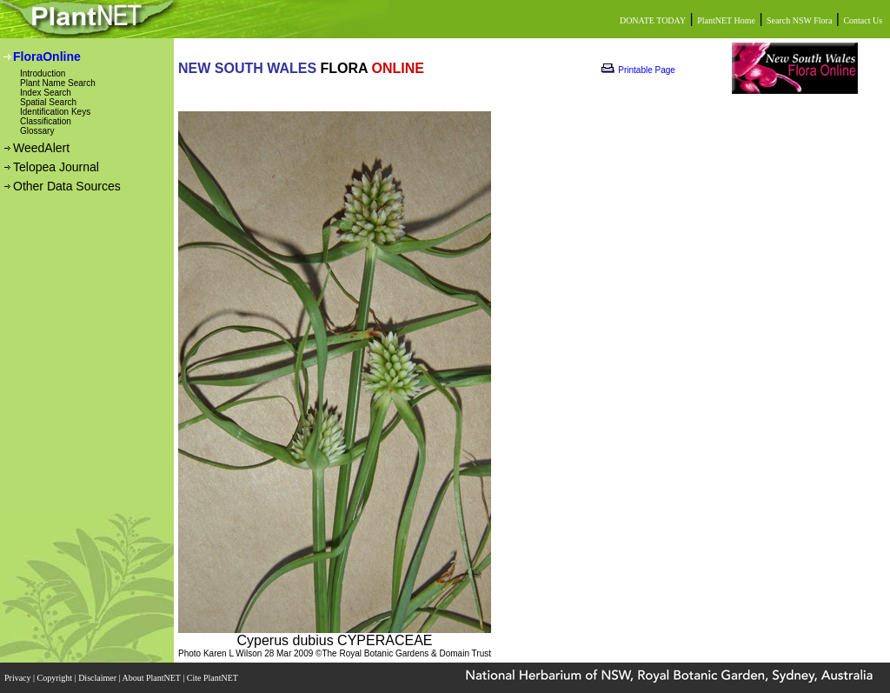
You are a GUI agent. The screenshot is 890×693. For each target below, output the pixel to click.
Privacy (18, 678)
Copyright (56, 678)
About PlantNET (152, 678)
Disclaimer (98, 678)
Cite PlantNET (213, 678)
